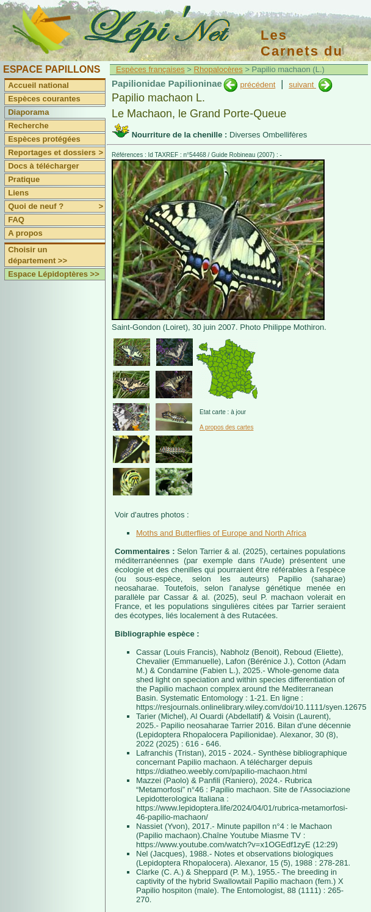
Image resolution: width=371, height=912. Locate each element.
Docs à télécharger (43, 165)
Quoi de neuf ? (56, 206)
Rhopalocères (218, 69)
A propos (25, 233)
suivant (302, 84)
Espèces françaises (150, 69)
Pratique (24, 179)
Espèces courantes (44, 98)
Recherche (28, 125)
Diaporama (28, 112)
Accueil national (38, 85)
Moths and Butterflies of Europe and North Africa (221, 533)
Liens (18, 192)
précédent (257, 84)
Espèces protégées (44, 139)
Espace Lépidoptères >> (53, 274)
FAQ (16, 219)
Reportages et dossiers (56, 152)
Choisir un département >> (37, 255)
